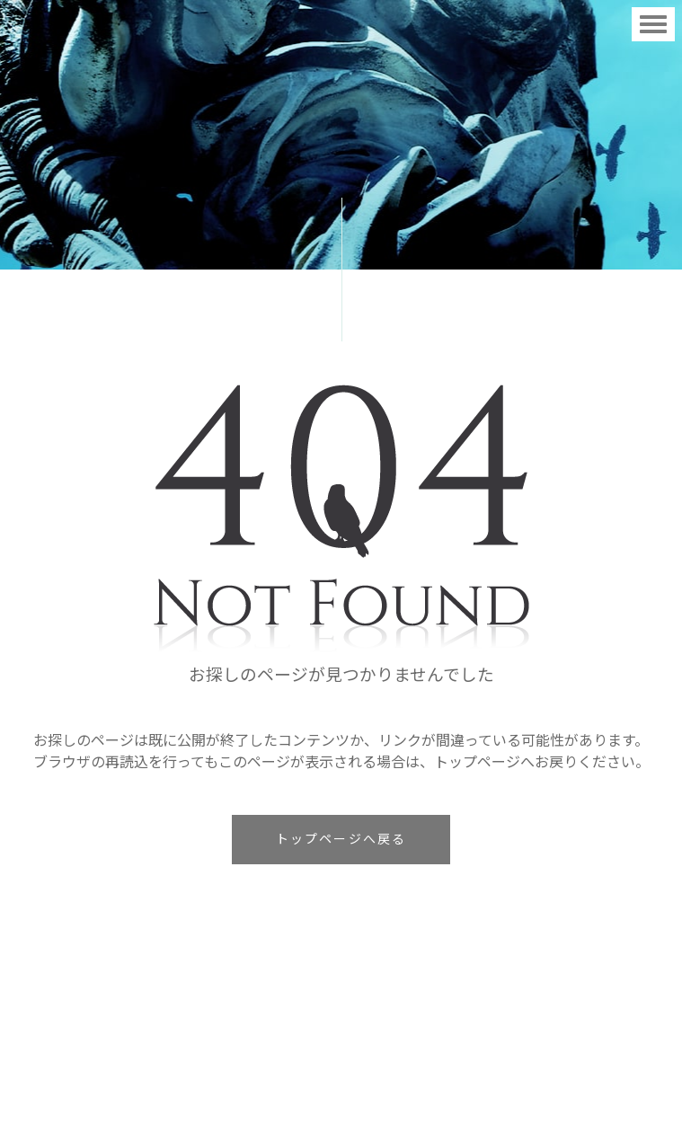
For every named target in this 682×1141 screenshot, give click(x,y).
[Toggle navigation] (653, 24)
